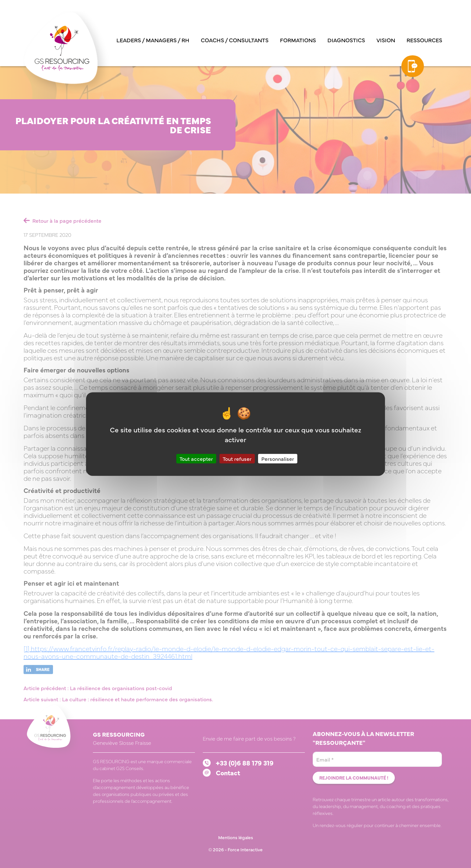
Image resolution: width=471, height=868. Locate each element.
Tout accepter (196, 458)
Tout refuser (237, 458)
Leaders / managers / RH (152, 40)
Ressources (424, 40)
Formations (298, 40)
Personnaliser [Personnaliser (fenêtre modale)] (277, 458)
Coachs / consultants (235, 40)
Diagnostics (346, 40)
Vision (385, 40)
